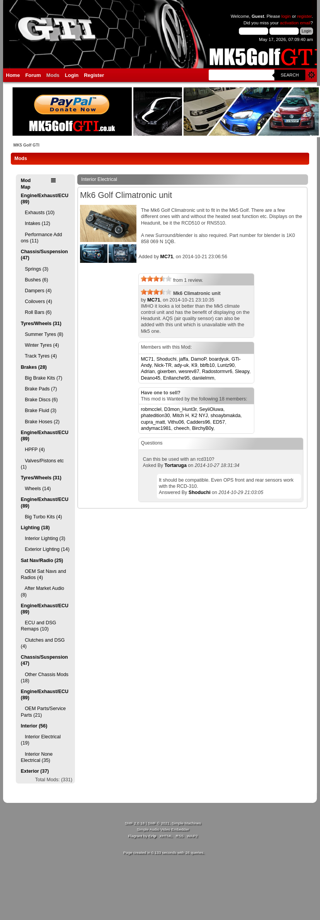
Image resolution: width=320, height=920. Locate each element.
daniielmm (203, 378)
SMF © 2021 (159, 823)
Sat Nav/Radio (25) (42, 560)
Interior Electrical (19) (41, 740)
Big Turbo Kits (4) (41, 517)
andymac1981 (156, 428)
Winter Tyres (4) (40, 345)
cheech (181, 428)
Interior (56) (34, 726)
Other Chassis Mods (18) (44, 677)
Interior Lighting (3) (43, 538)
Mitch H (180, 415)
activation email (295, 22)
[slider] (156, 279)
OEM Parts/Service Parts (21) (43, 711)
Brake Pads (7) (39, 389)
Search (290, 75)
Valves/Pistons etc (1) (42, 464)
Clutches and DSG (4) (43, 643)
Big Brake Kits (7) (41, 378)
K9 (194, 365)
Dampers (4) (36, 290)
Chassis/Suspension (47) (44, 255)
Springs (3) (34, 269)
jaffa (183, 359)
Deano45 (150, 378)
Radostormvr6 (217, 371)
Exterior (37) (35, 771)
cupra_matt (153, 422)
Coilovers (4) (36, 301)
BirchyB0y (202, 428)
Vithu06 (176, 422)
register (304, 16)
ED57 (219, 422)
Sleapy (242, 371)
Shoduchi (167, 359)
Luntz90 (226, 365)
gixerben (166, 371)
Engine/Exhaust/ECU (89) (44, 198)
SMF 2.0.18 (135, 823)
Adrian (148, 371)
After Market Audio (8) (42, 591)
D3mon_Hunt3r (180, 409)
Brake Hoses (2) (40, 421)
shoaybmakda (226, 415)
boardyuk (219, 359)
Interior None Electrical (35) (37, 757)
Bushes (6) (34, 280)
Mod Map (26, 183)
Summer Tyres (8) (42, 334)
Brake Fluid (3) (38, 410)
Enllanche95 (176, 378)
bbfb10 (207, 365)
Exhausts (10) (37, 212)
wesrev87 (189, 371)
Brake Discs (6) (39, 399)
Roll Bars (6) (36, 312)
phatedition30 (155, 415)
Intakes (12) (35, 223)
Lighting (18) (35, 527)
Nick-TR (163, 365)
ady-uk (181, 365)
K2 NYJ (199, 415)
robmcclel (151, 409)
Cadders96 (198, 422)
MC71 (166, 256)
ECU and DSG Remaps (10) (38, 626)
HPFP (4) (33, 449)
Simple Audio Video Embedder (163, 829)
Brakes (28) (34, 367)
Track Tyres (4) (39, 356)
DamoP (198, 359)
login (286, 16)
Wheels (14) (36, 488)
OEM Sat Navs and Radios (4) (43, 574)
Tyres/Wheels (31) (41, 323)
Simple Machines (186, 823)
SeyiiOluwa (211, 409)
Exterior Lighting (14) (45, 549)
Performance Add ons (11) (41, 238)
